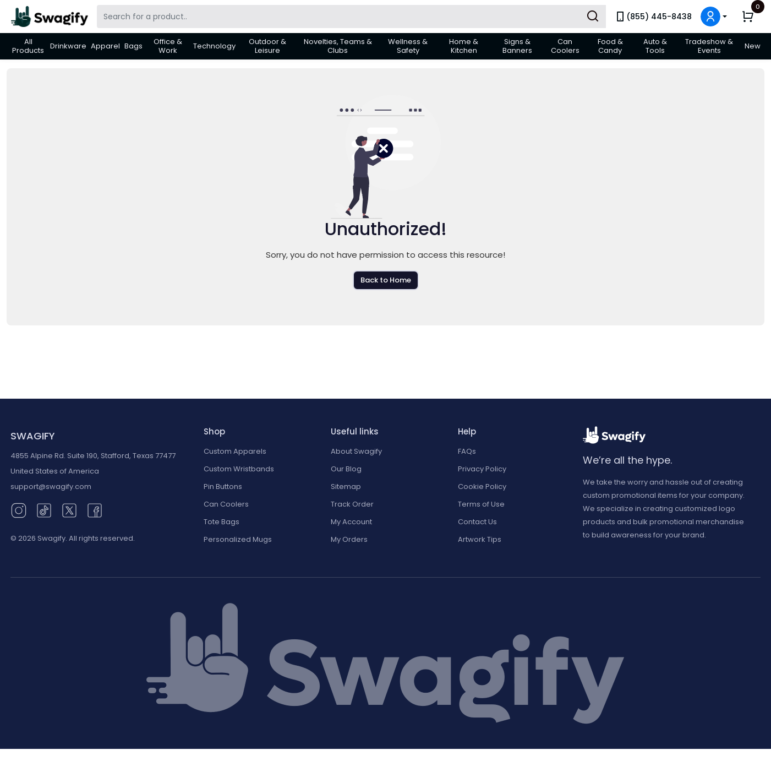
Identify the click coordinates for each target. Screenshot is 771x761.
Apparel (105, 46)
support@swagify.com (50, 486)
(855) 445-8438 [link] (653, 16)
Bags (133, 46)
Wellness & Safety (408, 46)
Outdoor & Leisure (267, 46)
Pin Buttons (223, 486)
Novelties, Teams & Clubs (338, 46)
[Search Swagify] (351, 16)
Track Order (352, 504)
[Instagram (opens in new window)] (18, 509)
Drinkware (68, 46)
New (753, 46)
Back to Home (385, 280)
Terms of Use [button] (481, 504)
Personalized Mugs (238, 539)
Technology (214, 46)
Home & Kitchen (463, 46)
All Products (28, 46)
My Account (351, 522)
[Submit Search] (592, 16)
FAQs (467, 451)
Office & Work (168, 46)
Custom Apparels (235, 451)
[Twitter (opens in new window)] (69, 509)
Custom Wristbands (239, 469)
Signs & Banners (517, 46)
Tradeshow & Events (709, 46)
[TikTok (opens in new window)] (44, 509)
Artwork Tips (479, 539)
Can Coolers (565, 46)
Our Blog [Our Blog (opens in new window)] (346, 469)
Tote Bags (221, 522)
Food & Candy (610, 46)
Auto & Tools (655, 46)
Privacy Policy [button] (482, 469)
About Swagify (356, 451)
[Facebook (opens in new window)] (94, 509)
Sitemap (346, 486)
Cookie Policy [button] (482, 486)
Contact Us (477, 522)
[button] (714, 16)
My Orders (349, 539)
